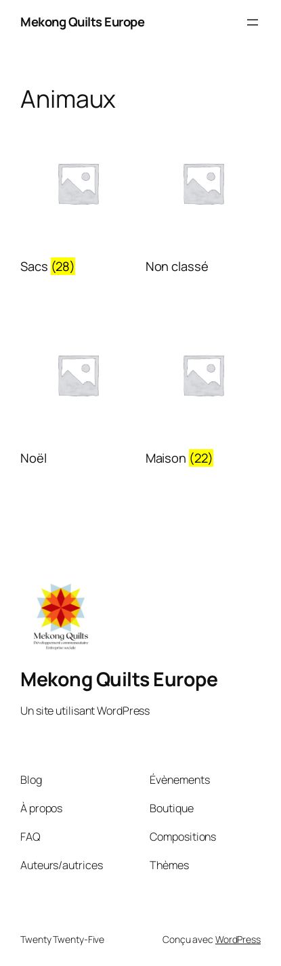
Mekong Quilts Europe (82, 21)
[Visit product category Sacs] (77, 202)
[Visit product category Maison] (203, 394)
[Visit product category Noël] (77, 394)
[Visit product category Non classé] (203, 202)
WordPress (238, 939)
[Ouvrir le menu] (252, 22)
